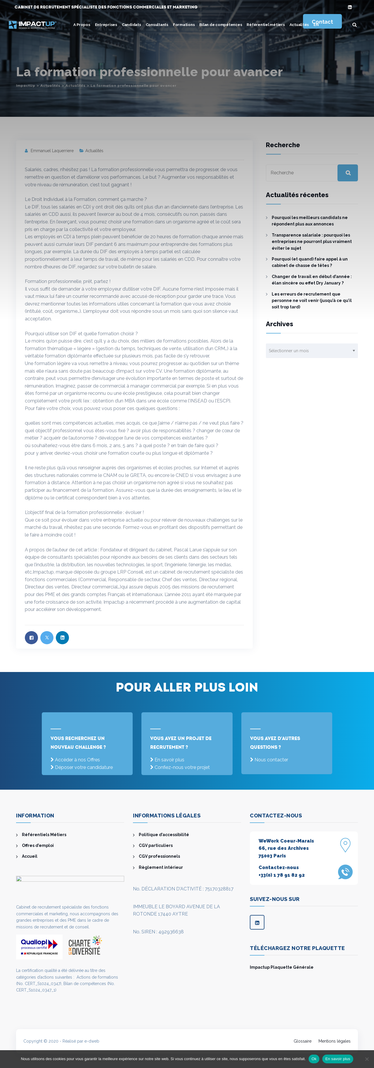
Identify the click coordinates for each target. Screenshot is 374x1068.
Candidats (131, 24)
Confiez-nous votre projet (182, 767)
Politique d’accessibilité (164, 834)
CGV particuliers (156, 845)
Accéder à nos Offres (77, 760)
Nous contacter (271, 760)
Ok (313, 1059)
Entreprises (106, 24)
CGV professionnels (159, 856)
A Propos (81, 24)
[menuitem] (316, 25)
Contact (322, 22)
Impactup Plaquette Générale (282, 967)
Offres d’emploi (38, 845)
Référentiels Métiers (44, 834)
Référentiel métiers (266, 24)
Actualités (299, 24)
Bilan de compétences (220, 24)
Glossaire (302, 1041)
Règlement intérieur (161, 867)
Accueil (29, 856)
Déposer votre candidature (84, 767)
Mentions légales (334, 1041)
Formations (184, 24)
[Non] (367, 1059)
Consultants (157, 24)
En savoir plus (169, 760)
